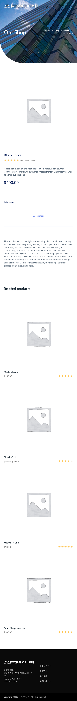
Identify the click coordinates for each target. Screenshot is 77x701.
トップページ (45, 665)
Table (66, 30)
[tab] (38, 216)
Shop (57, 30)
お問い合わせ (45, 681)
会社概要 (43, 676)
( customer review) (27, 160)
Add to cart (19, 193)
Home (47, 30)
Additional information (38, 223)
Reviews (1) (38, 230)
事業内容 (43, 671)
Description (38, 215)
